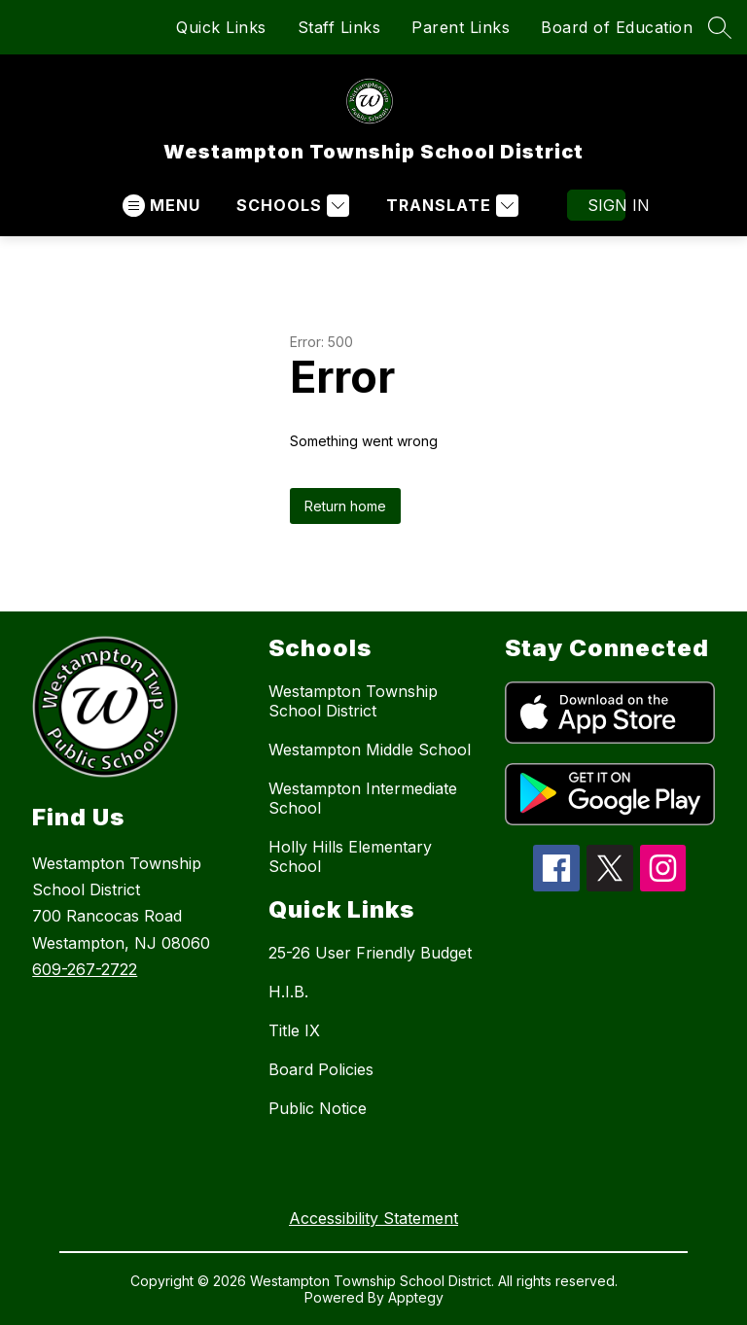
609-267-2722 (84, 969)
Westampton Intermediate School (362, 798)
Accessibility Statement (373, 1218)
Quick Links (221, 27)
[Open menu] (161, 205)
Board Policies (321, 1069)
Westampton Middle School (369, 749)
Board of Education (617, 27)
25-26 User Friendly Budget (370, 952)
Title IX (294, 1030)
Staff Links (339, 27)
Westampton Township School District (353, 700)
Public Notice (317, 1108)
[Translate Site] (449, 205)
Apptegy (416, 1297)
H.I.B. (288, 991)
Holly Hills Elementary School (350, 856)
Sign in (606, 205)
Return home (345, 506)
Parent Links (460, 27)
